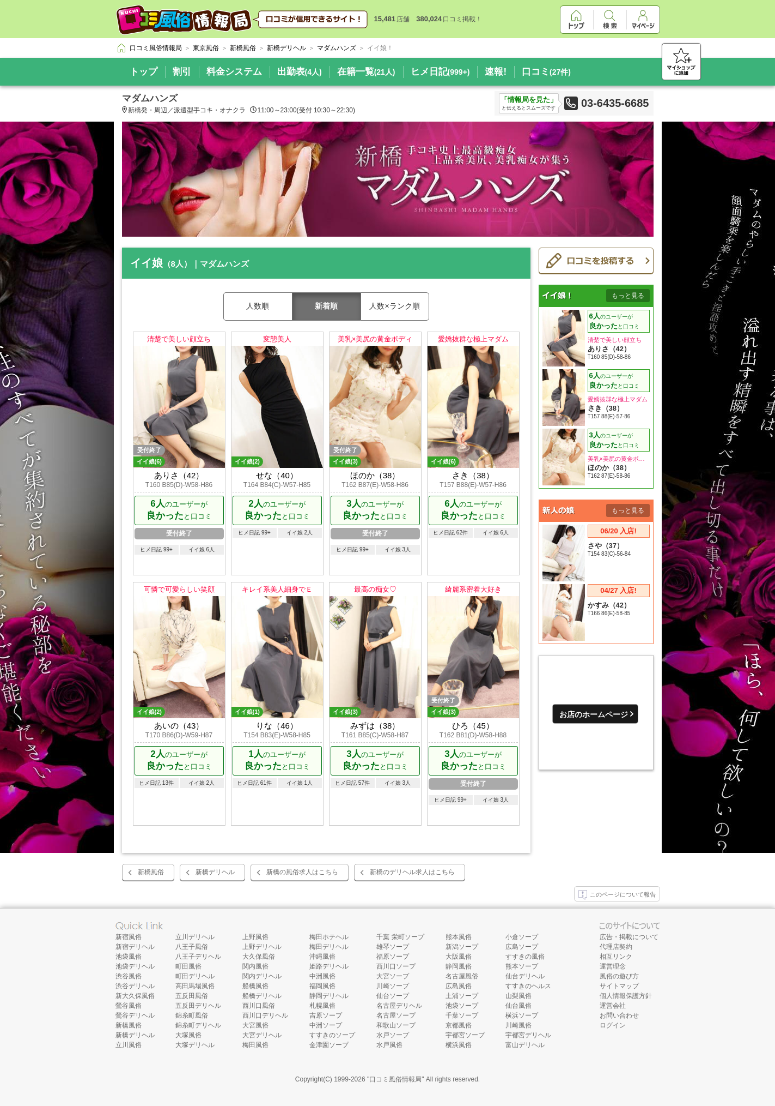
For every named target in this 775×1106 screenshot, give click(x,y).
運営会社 (613, 1005)
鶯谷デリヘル (135, 1015)
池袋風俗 (128, 956)
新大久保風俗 (135, 996)
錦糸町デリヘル (198, 1025)
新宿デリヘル (135, 947)
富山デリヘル (525, 1045)
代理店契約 (616, 947)
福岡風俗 (322, 986)
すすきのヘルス (528, 986)
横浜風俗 (459, 1045)
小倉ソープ (521, 937)
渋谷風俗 (128, 976)
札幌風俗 (322, 1005)
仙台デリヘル (525, 976)
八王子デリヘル (198, 956)
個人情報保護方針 (626, 996)
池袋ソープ (462, 1005)
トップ (143, 72)
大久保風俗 (258, 956)
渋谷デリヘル (135, 986)
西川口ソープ (396, 966)
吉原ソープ (325, 1015)
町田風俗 (188, 966)
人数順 (257, 306)
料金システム (234, 72)
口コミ (546, 72)
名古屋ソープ (396, 1015)
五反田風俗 (191, 996)
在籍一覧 (366, 72)
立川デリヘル (195, 937)
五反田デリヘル (198, 1005)
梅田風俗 (255, 1045)
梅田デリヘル (329, 947)
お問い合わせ (619, 1015)
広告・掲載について (629, 937)
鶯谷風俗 (128, 1005)
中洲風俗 (322, 976)
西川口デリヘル (265, 1015)
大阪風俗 (459, 956)
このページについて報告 (617, 895)
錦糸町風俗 (191, 1015)
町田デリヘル (195, 976)
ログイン (613, 1025)
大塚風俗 (188, 1035)
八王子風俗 (191, 947)
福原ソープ (392, 956)
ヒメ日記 (440, 72)
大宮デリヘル (262, 1035)
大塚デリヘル (195, 1045)
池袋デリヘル (135, 966)
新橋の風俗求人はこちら (302, 872)
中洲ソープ (325, 1025)
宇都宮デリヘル (528, 1035)
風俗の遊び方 (619, 976)
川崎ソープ (392, 986)
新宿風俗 (128, 937)
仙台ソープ (392, 996)
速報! (496, 72)
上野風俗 (255, 937)
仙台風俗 (518, 1005)
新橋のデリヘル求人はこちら (412, 872)
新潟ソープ (462, 947)
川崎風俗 (518, 1025)
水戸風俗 (389, 1045)
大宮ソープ (392, 976)
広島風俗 (459, 986)
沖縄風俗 (322, 956)
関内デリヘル (262, 976)
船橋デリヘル (262, 996)
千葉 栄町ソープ (400, 937)
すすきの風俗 (525, 956)
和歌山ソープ (396, 1025)
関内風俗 (255, 966)
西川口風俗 (258, 1005)
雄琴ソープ (392, 947)
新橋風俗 (151, 872)
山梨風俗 (518, 996)
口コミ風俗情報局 (395, 1079)
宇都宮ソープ (465, 1035)
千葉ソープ (462, 1015)
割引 (182, 72)
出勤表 (299, 72)
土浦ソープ (462, 996)
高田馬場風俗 (195, 986)
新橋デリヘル (215, 872)
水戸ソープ (392, 1035)
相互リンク (616, 956)
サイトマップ (619, 986)
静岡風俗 (459, 966)
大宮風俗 (255, 1025)
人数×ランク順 (394, 306)
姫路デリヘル (329, 966)
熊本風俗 (459, 937)
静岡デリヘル (329, 996)
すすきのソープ (332, 1035)
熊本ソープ (521, 966)
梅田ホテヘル (329, 937)
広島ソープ (521, 947)
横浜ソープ (521, 1015)
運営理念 (613, 966)
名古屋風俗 (462, 976)
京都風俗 (459, 1025)
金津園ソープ (329, 1045)
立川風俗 (128, 1045)
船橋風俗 (255, 986)
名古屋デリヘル (399, 1005)
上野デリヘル (262, 947)
